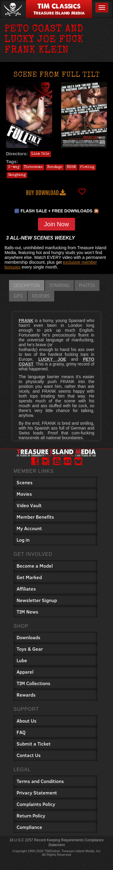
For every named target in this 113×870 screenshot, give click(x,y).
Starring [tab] (59, 285)
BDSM (71, 167)
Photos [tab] (87, 285)
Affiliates (26, 588)
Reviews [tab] (41, 296)
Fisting (87, 167)
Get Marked (29, 577)
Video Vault (29, 505)
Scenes (25, 482)
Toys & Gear (30, 649)
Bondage (54, 167)
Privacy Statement (37, 792)
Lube (22, 660)
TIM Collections (33, 683)
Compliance (29, 827)
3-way (14, 167)
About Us (26, 720)
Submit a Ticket (34, 743)
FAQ (21, 732)
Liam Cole (40, 154)
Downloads (28, 637)
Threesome (33, 167)
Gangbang (17, 175)
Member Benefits (35, 517)
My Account (29, 528)
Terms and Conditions (40, 781)
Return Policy (31, 815)
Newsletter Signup (37, 600)
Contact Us (29, 755)
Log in (23, 539)
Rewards (26, 694)
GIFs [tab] (18, 296)
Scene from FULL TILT (57, 75)
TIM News (27, 611)
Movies (24, 494)
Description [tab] (27, 285)
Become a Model (35, 565)
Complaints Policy (36, 804)
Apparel (25, 672)
